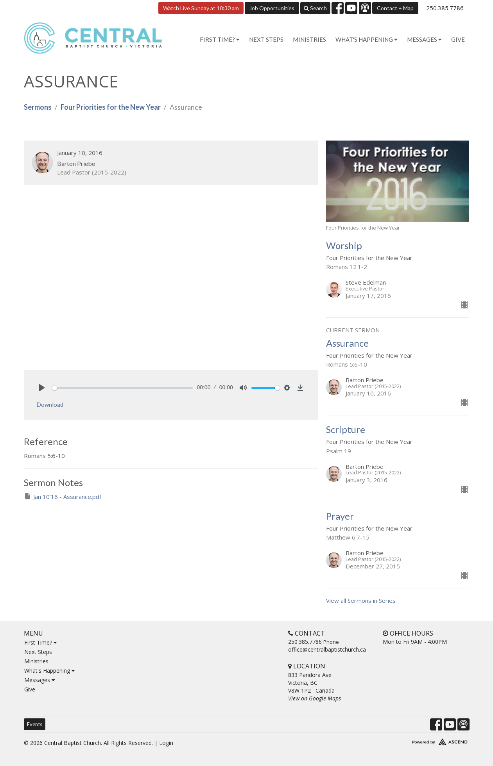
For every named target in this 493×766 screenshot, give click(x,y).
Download (49, 404)
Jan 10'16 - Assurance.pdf (62, 496)
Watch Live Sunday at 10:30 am (201, 8)
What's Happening (49, 670)
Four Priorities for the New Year (111, 107)
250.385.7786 (445, 8)
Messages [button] (424, 39)
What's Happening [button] (366, 39)
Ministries (309, 39)
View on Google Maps (314, 698)
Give (458, 39)
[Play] (42, 387)
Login (166, 742)
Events (34, 724)
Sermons (38, 107)
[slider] (122, 388)
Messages (39, 680)
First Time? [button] (220, 39)
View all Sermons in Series (361, 600)
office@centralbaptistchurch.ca (327, 649)
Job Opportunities (271, 8)
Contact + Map (395, 8)
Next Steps (266, 39)
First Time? (40, 642)
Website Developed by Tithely (417, 740)
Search (315, 8)
